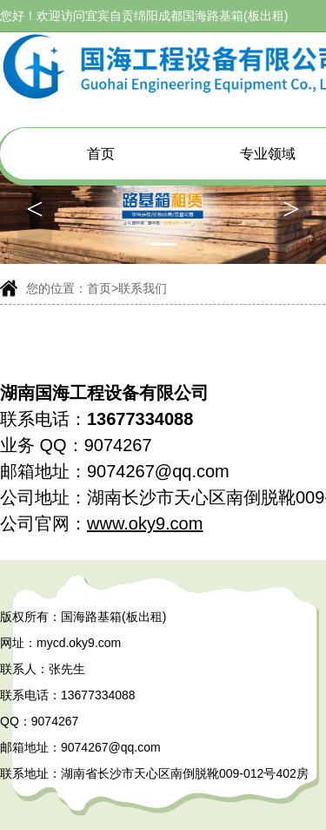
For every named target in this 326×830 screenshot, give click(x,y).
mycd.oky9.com (79, 643)
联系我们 (142, 288)
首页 (101, 153)
